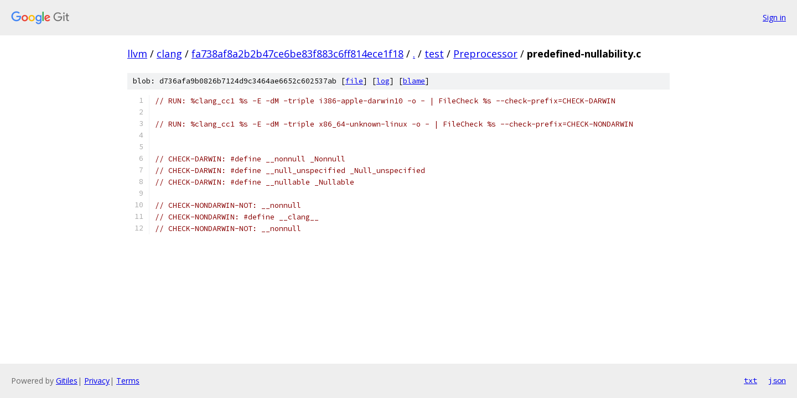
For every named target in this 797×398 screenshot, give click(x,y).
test (434, 53)
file (354, 81)
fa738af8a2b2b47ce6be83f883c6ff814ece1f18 (297, 53)
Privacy (97, 380)
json (777, 380)
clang (169, 53)
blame (414, 81)
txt (750, 380)
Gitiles (66, 380)
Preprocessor (485, 53)
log (383, 81)
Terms (127, 380)
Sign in (774, 17)
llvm (137, 53)
